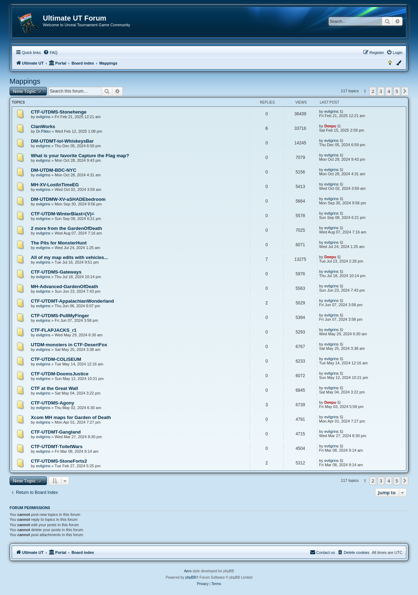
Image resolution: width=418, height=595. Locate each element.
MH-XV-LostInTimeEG (55, 184)
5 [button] (397, 91)
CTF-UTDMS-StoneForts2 (59, 461)
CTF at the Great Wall (54, 388)
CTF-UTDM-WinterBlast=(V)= (62, 213)
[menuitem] (50, 52)
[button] (404, 91)
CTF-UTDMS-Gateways (56, 272)
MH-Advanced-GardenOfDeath (64, 286)
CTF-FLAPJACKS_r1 (54, 330)
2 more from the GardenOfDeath (66, 228)
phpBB (190, 577)
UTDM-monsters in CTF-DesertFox (69, 344)
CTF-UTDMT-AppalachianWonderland (72, 301)
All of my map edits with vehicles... (69, 257)
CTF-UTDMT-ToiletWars (57, 446)
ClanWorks (43, 126)
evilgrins (43, 117)
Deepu (330, 126)
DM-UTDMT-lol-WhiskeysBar (62, 141)
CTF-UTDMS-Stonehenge (59, 112)
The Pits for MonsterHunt (59, 243)
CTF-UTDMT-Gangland (56, 432)
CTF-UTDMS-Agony (52, 403)
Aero (187, 571)
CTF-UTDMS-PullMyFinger (60, 315)
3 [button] (381, 91)
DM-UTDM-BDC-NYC (53, 170)
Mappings (25, 81)
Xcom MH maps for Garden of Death (71, 417)
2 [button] (373, 91)
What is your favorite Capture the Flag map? (80, 155)
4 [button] (389, 91)
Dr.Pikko (43, 131)
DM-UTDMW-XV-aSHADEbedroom (68, 199)
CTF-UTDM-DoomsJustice (60, 373)
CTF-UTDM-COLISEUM (56, 359)
